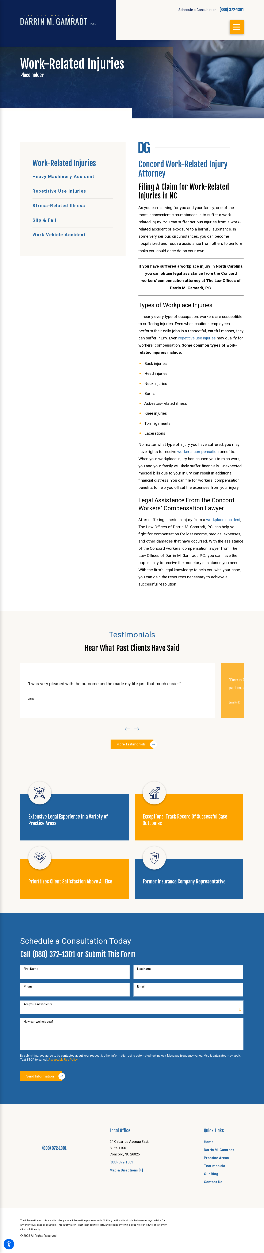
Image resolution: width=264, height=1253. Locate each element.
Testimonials (214, 1187)
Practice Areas (216, 1179)
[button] (9, 1244)
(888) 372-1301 (231, 9)
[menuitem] (73, 177)
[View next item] (138, 748)
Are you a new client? (38, 1025)
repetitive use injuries (197, 338)
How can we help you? (38, 1042)
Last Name (144, 990)
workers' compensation (198, 451)
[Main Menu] (237, 27)
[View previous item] (126, 748)
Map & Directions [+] (126, 1191)
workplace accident (223, 519)
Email (141, 1007)
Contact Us (213, 1203)
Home (209, 1163)
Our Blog (211, 1195)
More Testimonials (134, 764)
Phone (28, 1007)
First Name (31, 990)
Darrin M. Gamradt (219, 1171)
